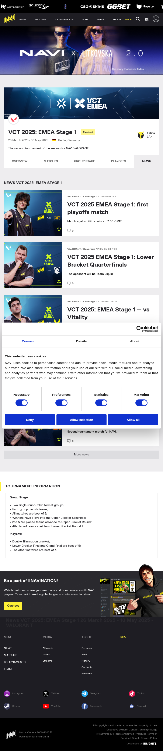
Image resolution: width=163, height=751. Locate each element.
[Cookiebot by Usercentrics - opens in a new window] (139, 329)
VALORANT (74, 196)
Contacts (87, 667)
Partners (87, 648)
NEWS (146, 161)
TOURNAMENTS (14, 662)
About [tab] (134, 341)
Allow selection (81, 420)
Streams (47, 661)
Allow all (133, 420)
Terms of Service (124, 734)
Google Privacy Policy (144, 738)
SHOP (124, 636)
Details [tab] (81, 341)
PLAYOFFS (118, 161)
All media (48, 648)
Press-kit (87, 673)
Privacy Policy (104, 734)
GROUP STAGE (84, 161)
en (147, 19)
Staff (84, 654)
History (86, 661)
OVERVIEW (20, 161)
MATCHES (51, 161)
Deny (30, 420)
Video (46, 654)
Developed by (141, 743)
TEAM (8, 669)
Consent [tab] (28, 341)
